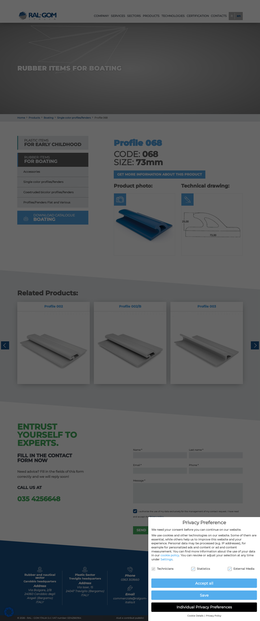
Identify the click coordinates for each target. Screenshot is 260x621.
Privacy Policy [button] (213, 615)
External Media (241, 569)
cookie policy (169, 555)
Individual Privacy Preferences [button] (204, 607)
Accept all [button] (204, 583)
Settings (166, 559)
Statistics (200, 569)
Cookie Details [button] (195, 615)
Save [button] (204, 595)
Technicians (162, 569)
